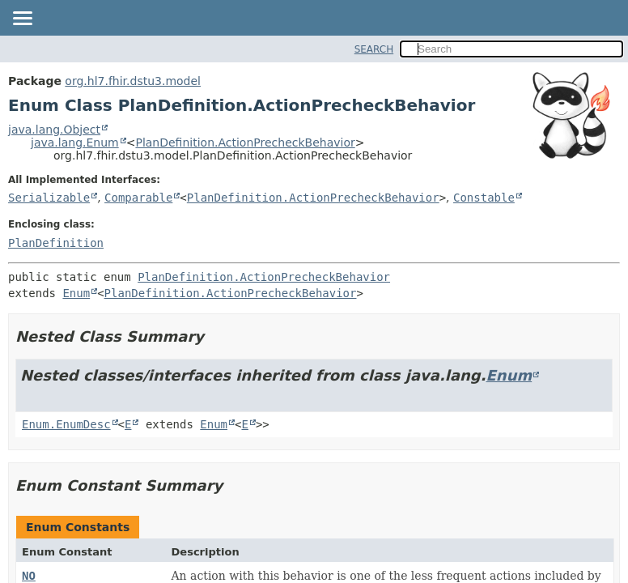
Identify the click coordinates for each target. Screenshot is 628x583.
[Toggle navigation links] (22, 19)
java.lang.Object (54, 129)
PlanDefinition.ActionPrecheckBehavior (244, 142)
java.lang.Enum (75, 142)
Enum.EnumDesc (66, 424)
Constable (484, 197)
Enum (76, 293)
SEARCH (374, 49)
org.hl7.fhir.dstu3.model (133, 80)
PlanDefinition (56, 242)
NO (29, 575)
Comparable (138, 197)
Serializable (49, 197)
